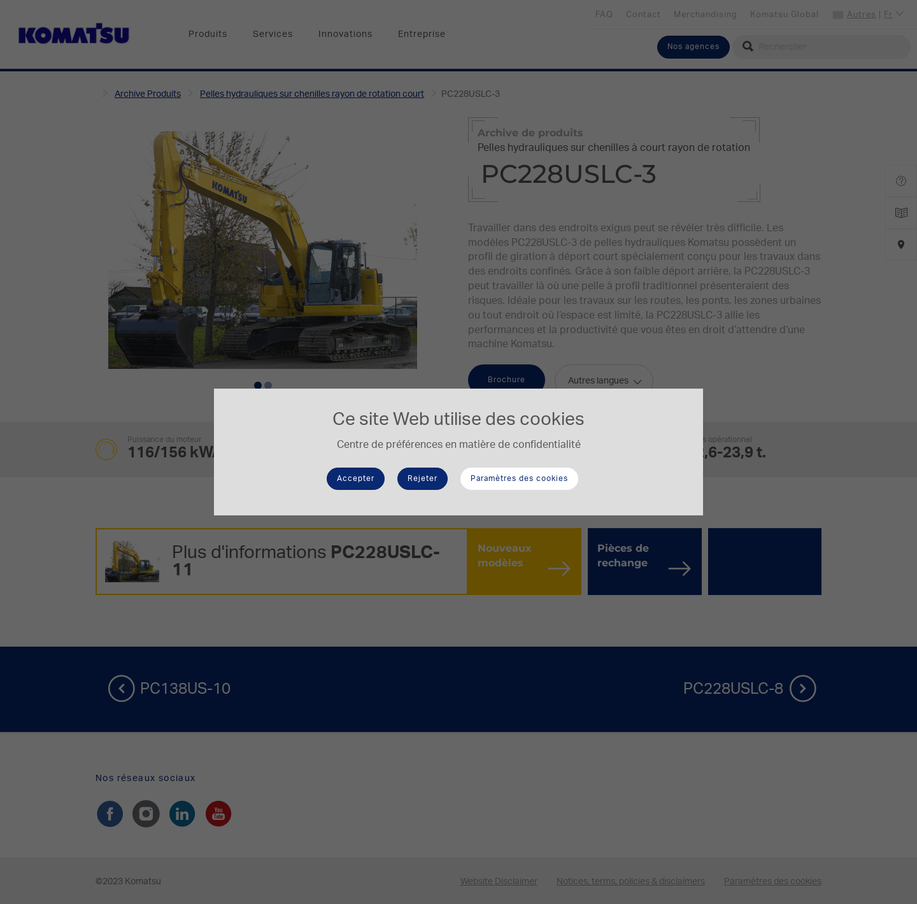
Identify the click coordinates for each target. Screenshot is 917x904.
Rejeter (422, 478)
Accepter (355, 478)
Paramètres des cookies (519, 478)
